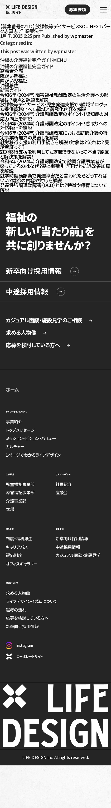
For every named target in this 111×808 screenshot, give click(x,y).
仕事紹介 (15, 473)
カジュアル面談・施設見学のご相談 (49, 320)
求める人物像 (26, 332)
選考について (19, 581)
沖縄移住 (9, 85)
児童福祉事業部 (20, 484)
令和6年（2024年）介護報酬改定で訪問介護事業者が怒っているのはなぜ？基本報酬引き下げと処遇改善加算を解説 (55, 166)
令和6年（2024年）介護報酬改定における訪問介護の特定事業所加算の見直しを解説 (54, 135)
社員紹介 (64, 484)
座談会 (62, 492)
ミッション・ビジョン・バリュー (31, 438)
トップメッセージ (20, 430)
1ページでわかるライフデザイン (33, 455)
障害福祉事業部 (20, 492)
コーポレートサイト (24, 656)
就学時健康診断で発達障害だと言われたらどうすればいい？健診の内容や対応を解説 (53, 178)
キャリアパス (16, 547)
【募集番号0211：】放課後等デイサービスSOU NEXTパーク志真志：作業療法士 (55, 28)
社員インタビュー (72, 473)
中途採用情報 (27, 291)
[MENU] (101, 10)
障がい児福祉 (13, 80)
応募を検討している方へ (38, 345)
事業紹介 (14, 422)
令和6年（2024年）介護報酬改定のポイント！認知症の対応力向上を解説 (54, 116)
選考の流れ (16, 610)
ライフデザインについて (29, 410)
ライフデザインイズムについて (31, 601)
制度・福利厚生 (19, 538)
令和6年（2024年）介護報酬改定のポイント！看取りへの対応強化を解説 (53, 125)
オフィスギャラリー (21, 564)
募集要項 (65, 527)
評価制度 (14, 555)
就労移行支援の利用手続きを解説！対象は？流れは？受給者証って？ (54, 144)
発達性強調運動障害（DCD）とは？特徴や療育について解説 (53, 187)
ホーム (12, 389)
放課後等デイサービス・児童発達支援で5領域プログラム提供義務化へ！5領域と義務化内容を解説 (53, 106)
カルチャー (15, 446)
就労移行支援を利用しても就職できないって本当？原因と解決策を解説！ (54, 154)
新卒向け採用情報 (33, 271)
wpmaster (81, 35)
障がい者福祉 (13, 75)
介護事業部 (16, 501)
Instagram (19, 645)
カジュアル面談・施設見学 (78, 555)
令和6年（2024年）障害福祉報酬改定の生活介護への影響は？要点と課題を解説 (54, 97)
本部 (10, 509)
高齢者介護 (11, 70)
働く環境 (14, 527)
